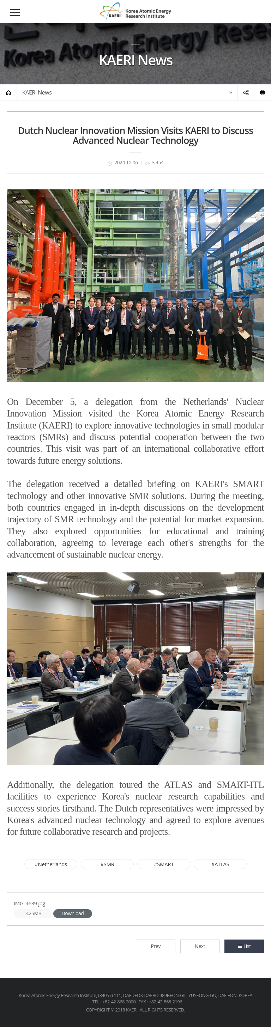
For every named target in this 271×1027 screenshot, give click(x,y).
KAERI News (37, 92)
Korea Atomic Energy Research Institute (135, 12)
